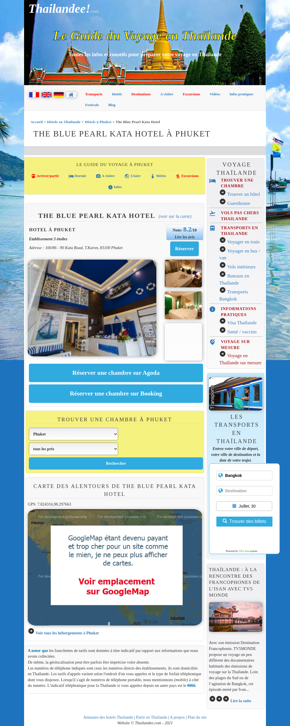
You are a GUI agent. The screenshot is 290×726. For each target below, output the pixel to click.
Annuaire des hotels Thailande (108, 717)
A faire (132, 176)
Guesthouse (238, 203)
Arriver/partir (45, 176)
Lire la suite (240, 700)
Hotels (117, 94)
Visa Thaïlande (242, 322)
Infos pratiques (241, 94)
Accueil (36, 122)
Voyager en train (243, 242)
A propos (177, 717)
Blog (111, 105)
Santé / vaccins (242, 331)
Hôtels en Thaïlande (63, 122)
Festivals (92, 105)
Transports (94, 94)
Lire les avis (185, 237)
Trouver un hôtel (243, 194)
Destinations (141, 94)
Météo (158, 176)
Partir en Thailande (151, 717)
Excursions (191, 94)
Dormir (77, 176)
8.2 (187, 229)
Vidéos (215, 94)
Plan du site (196, 717)
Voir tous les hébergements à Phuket (67, 633)
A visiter (167, 94)
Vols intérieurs (241, 267)
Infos (115, 187)
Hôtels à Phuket (98, 122)
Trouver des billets (244, 521)
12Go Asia (244, 551)
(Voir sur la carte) (175, 216)
